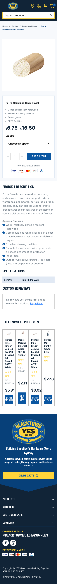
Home (5, 26)
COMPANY (8, 522)
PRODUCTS (8, 499)
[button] (4, 6)
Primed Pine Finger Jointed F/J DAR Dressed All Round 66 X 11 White (9, 353)
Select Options (9, 399)
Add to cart (39, 156)
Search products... (16, 15)
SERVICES (8, 507)
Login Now (36, 303)
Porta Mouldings (29, 26)
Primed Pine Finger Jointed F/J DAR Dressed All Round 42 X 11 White (35, 353)
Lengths (10, 136)
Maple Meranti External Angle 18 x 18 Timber (22, 347)
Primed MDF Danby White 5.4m (48, 345)
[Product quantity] (14, 156)
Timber (15, 26)
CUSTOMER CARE (12, 514)
